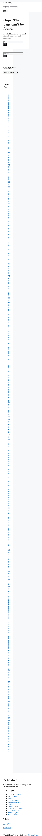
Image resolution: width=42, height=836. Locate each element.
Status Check (12, 814)
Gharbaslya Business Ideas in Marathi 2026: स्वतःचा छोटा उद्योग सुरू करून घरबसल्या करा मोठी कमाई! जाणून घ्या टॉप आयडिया (9, 522)
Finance (11, 798)
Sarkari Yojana (13, 812)
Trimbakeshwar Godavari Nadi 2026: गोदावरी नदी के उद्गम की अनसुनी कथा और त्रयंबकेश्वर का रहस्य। (9, 388)
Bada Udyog (7, 3)
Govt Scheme (13, 800)
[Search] (5, 44)
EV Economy (12, 796)
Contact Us (7, 828)
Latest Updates (13, 806)
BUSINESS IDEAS (15, 794)
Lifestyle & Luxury (15, 808)
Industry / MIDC (14, 802)
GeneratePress (32, 835)
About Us (6, 824)
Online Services (13, 810)
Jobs (9, 804)
